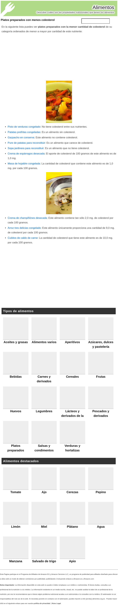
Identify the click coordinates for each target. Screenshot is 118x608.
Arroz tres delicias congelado (24, 227)
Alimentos (103, 7)
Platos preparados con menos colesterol (28, 19)
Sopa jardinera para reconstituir (26, 148)
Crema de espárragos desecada (26, 153)
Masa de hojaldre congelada (24, 163)
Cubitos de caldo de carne (23, 237)
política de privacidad (42, 603)
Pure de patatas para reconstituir (26, 142)
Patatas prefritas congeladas (24, 132)
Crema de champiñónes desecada (27, 217)
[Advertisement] (59, 56)
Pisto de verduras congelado (24, 126)
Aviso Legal (56, 603)
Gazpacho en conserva (21, 137)
